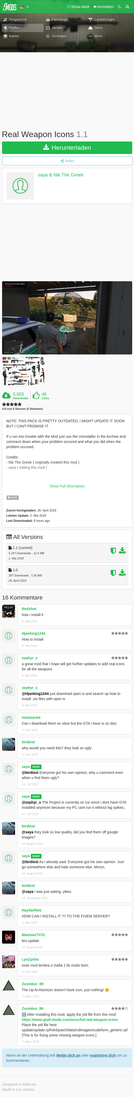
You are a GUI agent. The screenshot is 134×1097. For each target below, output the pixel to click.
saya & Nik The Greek (60, 174)
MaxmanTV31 (33, 935)
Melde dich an (69, 1055)
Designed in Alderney (19, 1084)
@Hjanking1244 (35, 694)
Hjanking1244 (33, 633)
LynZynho (30, 959)
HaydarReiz (31, 910)
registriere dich (103, 1055)
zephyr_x (30, 658)
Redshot (29, 609)
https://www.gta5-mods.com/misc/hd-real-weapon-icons (70, 1020)
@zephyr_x (31, 802)
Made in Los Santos (18, 1089)
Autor (36, 766)
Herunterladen (67, 147)
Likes (45, 398)
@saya (27, 832)
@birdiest (30, 772)
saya (26, 767)
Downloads (20, 398)
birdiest (28, 742)
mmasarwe (31, 717)
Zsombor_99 (32, 984)
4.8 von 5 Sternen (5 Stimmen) (22, 408)
